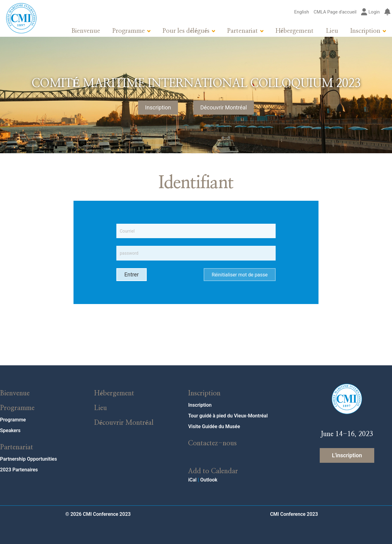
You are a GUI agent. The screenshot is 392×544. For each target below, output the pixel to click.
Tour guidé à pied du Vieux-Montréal (228, 416)
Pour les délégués (186, 31)
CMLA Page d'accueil (335, 12)
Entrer (131, 275)
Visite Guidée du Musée (214, 426)
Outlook (208, 480)
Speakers (10, 430)
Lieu (332, 31)
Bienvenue (85, 31)
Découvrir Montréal (223, 107)
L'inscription (347, 455)
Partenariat (242, 31)
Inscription (365, 31)
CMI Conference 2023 (294, 514)
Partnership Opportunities (28, 459)
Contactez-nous (212, 443)
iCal (192, 480)
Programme (128, 31)
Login (370, 12)
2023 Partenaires (19, 470)
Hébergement (295, 31)
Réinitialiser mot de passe (240, 275)
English (301, 12)
